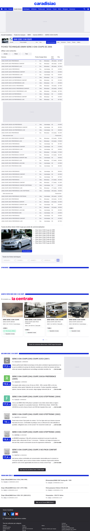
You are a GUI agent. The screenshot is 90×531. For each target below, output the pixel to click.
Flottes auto (41, 9)
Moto (59, 9)
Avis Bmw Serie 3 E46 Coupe (9, 353)
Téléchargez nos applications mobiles (15, 518)
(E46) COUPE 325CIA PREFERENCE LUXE (12, 177)
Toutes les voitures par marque (49, 528)
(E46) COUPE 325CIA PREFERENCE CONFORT (13, 174)
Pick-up (24, 530)
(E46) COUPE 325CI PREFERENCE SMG (12, 166)
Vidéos (78, 42)
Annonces (72, 9)
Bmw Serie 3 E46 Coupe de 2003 (45, 237)
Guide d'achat (18, 9)
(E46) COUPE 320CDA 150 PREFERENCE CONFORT (14, 127)
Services (49, 9)
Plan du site (64, 524)
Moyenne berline (7, 527)
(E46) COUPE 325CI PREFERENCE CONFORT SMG (14, 157)
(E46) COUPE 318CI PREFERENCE (10, 60)
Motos (43, 525)
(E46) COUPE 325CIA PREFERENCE (10, 171)
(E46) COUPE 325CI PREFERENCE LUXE (12, 160)
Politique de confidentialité (68, 528)
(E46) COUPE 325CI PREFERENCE (10, 152)
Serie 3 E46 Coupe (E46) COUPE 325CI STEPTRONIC (36, 397)
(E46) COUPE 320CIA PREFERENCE (10, 143)
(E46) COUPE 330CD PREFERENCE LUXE (12, 188)
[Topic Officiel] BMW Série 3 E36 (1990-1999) (14, 479)
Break (4, 530)
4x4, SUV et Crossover (27, 528)
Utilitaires (34, 9)
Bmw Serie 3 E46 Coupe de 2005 (45, 241)
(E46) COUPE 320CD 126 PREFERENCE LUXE (13, 83)
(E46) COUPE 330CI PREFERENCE (10, 199)
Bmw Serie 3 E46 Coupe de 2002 (45, 235)
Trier (30, 54)
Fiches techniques (51, 42)
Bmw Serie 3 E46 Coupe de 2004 (45, 239)
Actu (5, 9)
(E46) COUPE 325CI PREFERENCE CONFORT (13, 154)
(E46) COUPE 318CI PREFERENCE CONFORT (13, 63)
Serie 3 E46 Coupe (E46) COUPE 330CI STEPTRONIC (36, 414)
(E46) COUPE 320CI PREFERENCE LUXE (12, 141)
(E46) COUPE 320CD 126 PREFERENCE (11, 77)
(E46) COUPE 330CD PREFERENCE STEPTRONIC (14, 196)
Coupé (23, 525)
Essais (10, 9)
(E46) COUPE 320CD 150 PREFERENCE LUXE (13, 99)
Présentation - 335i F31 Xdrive (54, 495)
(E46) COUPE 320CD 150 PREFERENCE (11, 94)
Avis (37, 42)
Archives (64, 523)
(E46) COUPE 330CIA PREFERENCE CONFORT (13, 218)
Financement (58, 135)
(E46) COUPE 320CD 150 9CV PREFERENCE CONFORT (15, 88)
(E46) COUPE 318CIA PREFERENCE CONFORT (13, 72)
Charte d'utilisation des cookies (69, 529)
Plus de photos (27, 251)
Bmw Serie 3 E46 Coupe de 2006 (45, 243)
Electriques (26, 9)
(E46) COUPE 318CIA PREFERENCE (10, 69)
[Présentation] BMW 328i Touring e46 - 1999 (58, 480)
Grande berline (6, 528)
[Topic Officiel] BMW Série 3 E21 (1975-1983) (14, 488)
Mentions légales (66, 526)
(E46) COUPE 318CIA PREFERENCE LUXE (12, 74)
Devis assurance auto (8, 135)
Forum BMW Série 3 (7, 475)
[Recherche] (84, 9)
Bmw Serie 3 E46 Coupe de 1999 (45, 230)
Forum (55, 9)
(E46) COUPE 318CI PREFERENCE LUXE (12, 66)
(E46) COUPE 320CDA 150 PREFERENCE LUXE (13, 130)
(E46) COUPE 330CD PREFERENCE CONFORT (13, 182)
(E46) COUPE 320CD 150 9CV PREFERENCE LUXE (14, 91)
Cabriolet (24, 527)
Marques (65, 9)
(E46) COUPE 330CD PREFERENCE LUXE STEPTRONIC (15, 190)
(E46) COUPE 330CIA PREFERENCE (10, 215)
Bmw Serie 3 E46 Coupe (23, 39)
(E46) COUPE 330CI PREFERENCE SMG (12, 212)
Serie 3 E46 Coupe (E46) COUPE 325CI (31, 359)
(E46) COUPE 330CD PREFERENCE (10, 179)
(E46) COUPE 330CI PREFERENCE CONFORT (13, 201)
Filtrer (19, 54)
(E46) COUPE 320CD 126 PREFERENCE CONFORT (14, 80)
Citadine (5, 525)
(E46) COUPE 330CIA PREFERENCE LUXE (12, 221)
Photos (73, 42)
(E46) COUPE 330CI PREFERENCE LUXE (12, 207)
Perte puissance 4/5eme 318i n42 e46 (57, 488)
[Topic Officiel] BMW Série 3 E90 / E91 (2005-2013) (16, 495)
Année (7, 54)
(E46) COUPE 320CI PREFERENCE (10, 132)
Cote (58, 42)
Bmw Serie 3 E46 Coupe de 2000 (45, 232)
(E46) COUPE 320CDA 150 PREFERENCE (12, 124)
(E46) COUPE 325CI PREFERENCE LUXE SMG (13, 163)
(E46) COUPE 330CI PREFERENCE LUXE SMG (13, 210)
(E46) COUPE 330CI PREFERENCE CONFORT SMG (14, 204)
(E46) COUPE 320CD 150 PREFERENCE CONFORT (14, 96)
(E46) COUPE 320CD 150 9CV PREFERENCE (13, 85)
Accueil (11, 42)
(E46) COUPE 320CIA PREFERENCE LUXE (12, 149)
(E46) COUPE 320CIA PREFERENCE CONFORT (13, 146)
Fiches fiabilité (23, 42)
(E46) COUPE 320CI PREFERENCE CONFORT (13, 138)
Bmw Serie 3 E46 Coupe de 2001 (45, 233)
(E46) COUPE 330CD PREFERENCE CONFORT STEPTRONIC (17, 185)
